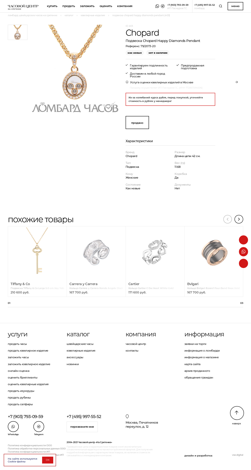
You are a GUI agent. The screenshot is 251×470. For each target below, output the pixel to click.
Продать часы (17, 343)
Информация (204, 334)
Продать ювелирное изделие (28, 350)
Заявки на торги (195, 343)
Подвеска (132, 167)
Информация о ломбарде (202, 350)
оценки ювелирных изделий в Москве (166, 82)
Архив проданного (197, 370)
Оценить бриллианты (22, 377)
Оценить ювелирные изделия (28, 384)
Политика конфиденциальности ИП (29, 452)
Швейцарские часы (80, 343)
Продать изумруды (21, 390)
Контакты (132, 350)
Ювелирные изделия (81, 350)
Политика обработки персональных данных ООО (37, 448)
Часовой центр (136, 343)
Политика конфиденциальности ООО (30, 445)
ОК (48, 459)
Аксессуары (75, 357)
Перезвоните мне (82, 426)
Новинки (73, 364)
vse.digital (237, 455)
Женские (132, 177)
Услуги (17, 334)
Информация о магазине (201, 357)
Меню (235, 6)
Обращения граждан (198, 377)
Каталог (78, 334)
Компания (124, 6)
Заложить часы (18, 357)
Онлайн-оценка (18, 370)
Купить (52, 6)
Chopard (131, 156)
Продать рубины (19, 397)
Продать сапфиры (20, 404)
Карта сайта (192, 364)
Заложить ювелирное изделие (29, 364)
